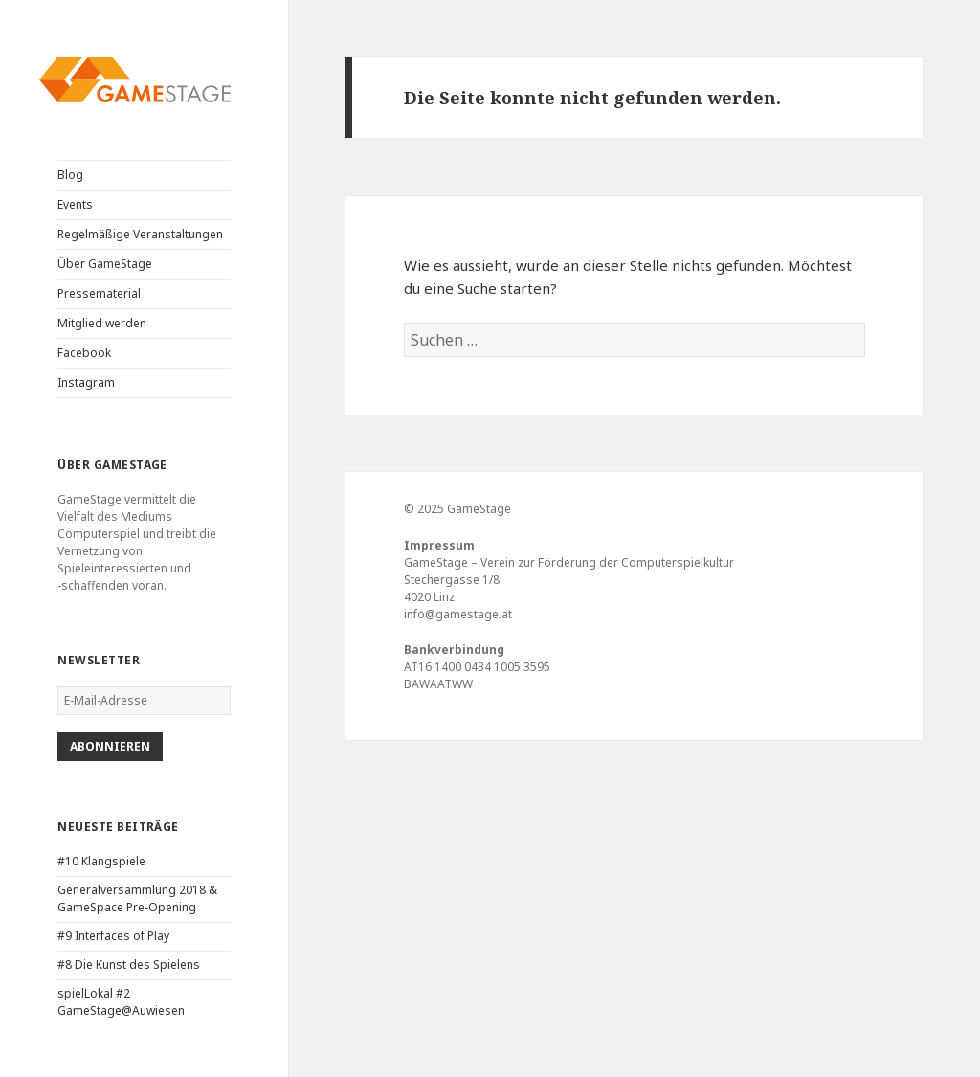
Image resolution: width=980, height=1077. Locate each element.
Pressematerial (99, 293)
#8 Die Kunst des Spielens (128, 964)
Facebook (84, 353)
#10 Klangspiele (101, 861)
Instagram (86, 382)
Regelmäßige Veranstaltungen (140, 234)
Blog (70, 175)
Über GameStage (104, 264)
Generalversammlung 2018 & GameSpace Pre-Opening (137, 898)
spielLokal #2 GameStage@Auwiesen (121, 1002)
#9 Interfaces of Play (113, 936)
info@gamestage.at (458, 614)
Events (75, 204)
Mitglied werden (101, 323)
